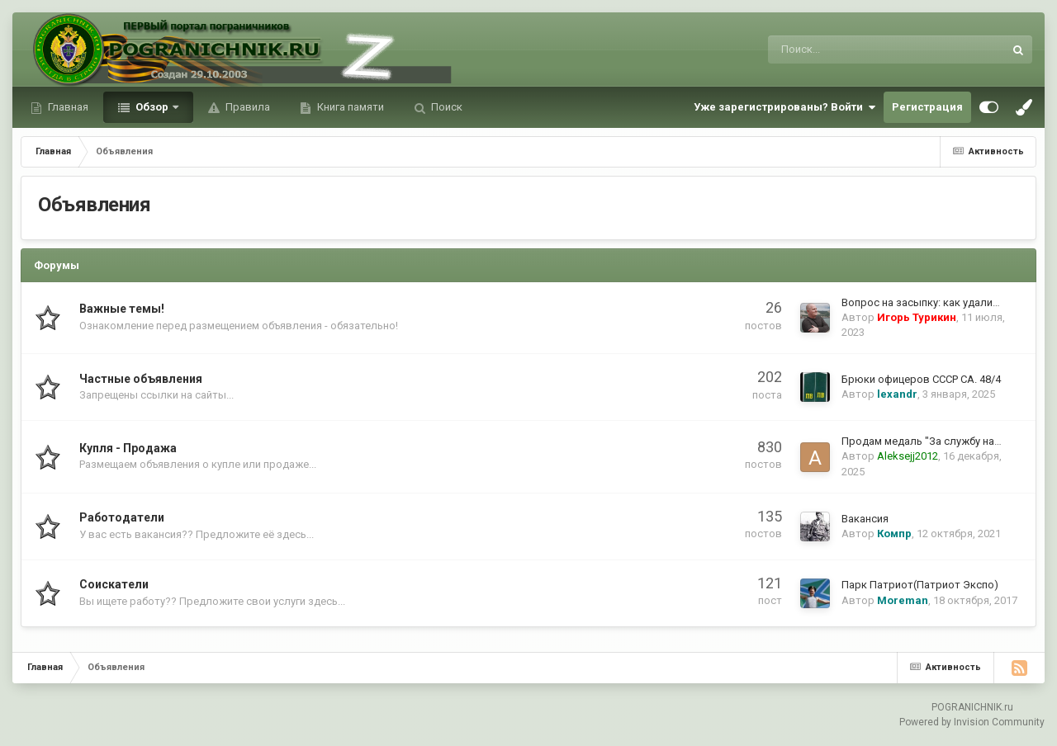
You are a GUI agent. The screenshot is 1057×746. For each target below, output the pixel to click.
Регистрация (927, 107)
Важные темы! (121, 308)
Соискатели (114, 584)
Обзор (152, 107)
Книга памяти (349, 107)
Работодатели (121, 517)
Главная (66, 107)
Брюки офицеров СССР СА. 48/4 (921, 379)
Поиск (445, 107)
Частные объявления (140, 378)
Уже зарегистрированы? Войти (784, 107)
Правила (246, 107)
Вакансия (865, 518)
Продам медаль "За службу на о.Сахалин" (946, 441)
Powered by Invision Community (972, 722)
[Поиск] (842, 49)
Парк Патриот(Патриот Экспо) (919, 584)
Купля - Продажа (128, 448)
